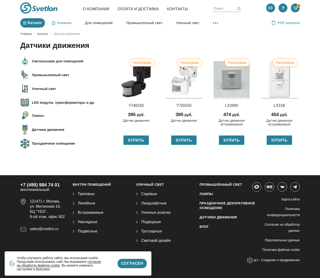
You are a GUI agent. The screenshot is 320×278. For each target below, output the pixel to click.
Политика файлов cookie (281, 250)
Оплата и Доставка (138, 9)
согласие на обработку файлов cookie (59, 263)
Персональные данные (282, 240)
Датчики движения (48, 130)
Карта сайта (291, 199)
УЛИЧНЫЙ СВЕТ (150, 184)
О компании (96, 9)
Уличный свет (188, 23)
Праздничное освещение (53, 143)
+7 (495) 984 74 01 (40, 184)
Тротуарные (149, 231)
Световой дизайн (153, 240)
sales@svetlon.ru (44, 229)
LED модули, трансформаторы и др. (63, 102)
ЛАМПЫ (206, 194)
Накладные (85, 222)
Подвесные (85, 231)
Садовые (146, 194)
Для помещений (98, 23)
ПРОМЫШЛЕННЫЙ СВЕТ (221, 184)
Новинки (61, 23)
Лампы (38, 116)
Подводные (148, 222)
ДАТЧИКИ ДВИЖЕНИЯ (218, 217)
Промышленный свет (144, 23)
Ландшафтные (151, 203)
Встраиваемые (88, 212)
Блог (204, 226)
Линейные (84, 203)
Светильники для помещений (57, 61)
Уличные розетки (153, 212)
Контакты (177, 9)
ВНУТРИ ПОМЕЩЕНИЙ (92, 184)
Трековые (84, 194)
